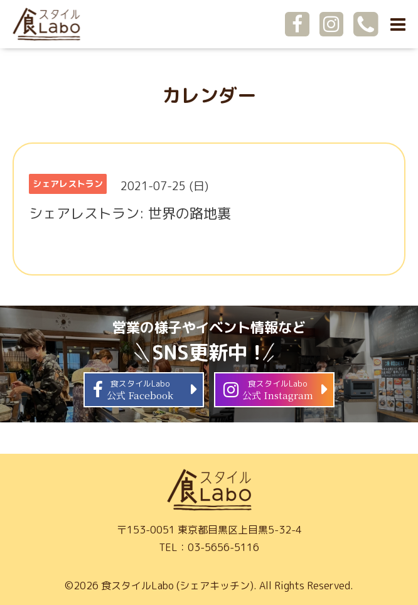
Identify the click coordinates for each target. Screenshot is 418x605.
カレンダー (209, 95)
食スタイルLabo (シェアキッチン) (177, 585)
